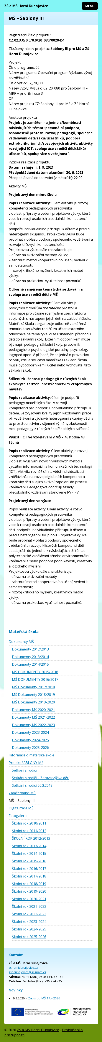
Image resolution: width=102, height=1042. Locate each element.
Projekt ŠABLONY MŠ (26, 762)
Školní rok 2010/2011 (29, 823)
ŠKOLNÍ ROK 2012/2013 (31, 838)
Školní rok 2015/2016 (29, 861)
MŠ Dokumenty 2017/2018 (33, 687)
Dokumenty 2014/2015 (30, 664)
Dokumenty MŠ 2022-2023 (33, 724)
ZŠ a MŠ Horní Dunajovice (26, 5)
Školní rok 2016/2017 (29, 868)
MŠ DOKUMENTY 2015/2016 (35, 672)
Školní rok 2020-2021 (29, 899)
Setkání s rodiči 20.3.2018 (32, 785)
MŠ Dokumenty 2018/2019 (33, 694)
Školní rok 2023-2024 (29, 921)
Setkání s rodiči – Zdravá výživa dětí (40, 777)
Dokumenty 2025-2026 (30, 747)
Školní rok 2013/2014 (29, 846)
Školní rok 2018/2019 (29, 883)
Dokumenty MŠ (21, 641)
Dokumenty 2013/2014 (30, 656)
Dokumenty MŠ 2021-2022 (33, 717)
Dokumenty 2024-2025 (30, 740)
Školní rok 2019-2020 (29, 891)
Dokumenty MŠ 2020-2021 (33, 709)
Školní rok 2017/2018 (29, 876)
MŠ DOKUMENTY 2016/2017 (35, 679)
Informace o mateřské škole (31, 755)
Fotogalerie (18, 815)
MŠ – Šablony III (22, 800)
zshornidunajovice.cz (23, 967)
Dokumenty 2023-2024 (30, 732)
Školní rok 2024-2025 (29, 929)
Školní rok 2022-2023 (29, 914)
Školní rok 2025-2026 (29, 936)
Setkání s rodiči (24, 770)
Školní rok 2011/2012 (29, 830)
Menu (89, 6)
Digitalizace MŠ (21, 808)
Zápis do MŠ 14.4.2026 (44, 998)
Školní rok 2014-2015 (29, 853)
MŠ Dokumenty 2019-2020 (33, 702)
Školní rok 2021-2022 (29, 906)
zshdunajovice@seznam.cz (27, 972)
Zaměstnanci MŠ (22, 793)
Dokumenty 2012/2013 (30, 649)
